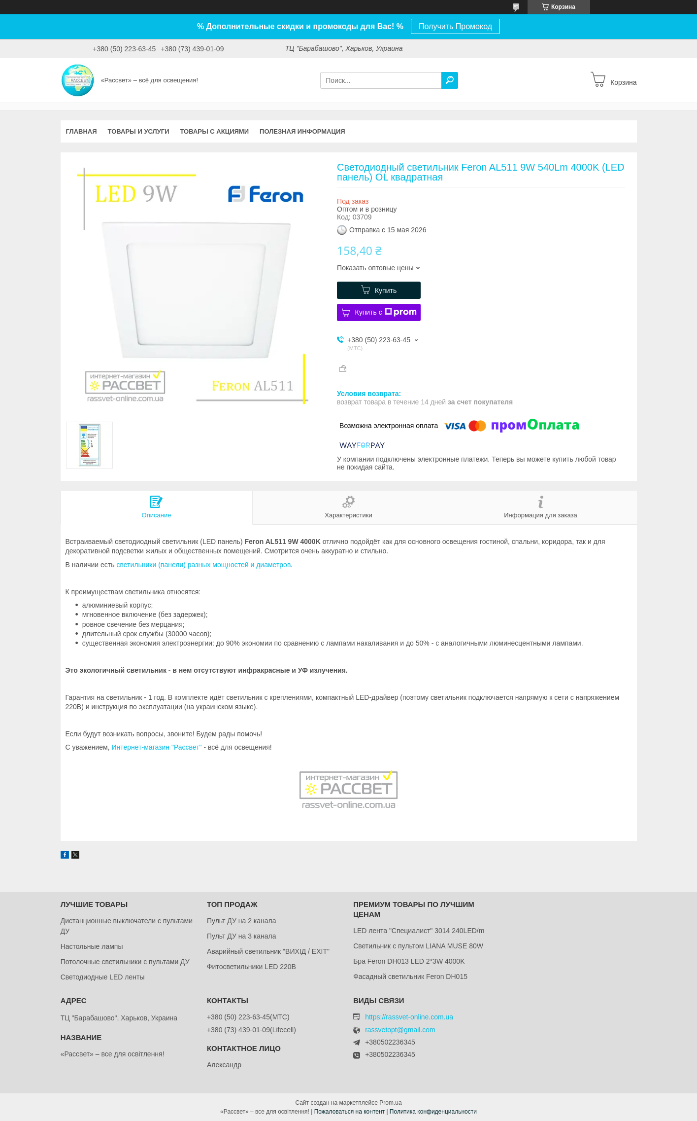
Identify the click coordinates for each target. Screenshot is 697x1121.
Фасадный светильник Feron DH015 (410, 976)
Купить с (385, 312)
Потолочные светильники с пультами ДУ (125, 962)
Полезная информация (302, 131)
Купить (386, 290)
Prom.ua (390, 1102)
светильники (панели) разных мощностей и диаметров (203, 565)
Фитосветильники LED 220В (251, 967)
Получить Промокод (455, 26)
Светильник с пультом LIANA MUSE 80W (418, 946)
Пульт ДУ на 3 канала (241, 936)
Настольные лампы (92, 946)
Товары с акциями (214, 131)
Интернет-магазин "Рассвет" (156, 747)
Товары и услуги (138, 131)
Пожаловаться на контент (349, 1111)
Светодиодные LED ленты (103, 977)
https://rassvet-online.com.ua (409, 1017)
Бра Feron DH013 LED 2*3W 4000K (409, 961)
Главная (81, 131)
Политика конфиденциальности (433, 1111)
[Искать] (449, 80)
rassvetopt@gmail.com (400, 1030)
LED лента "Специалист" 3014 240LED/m (418, 931)
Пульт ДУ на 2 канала (241, 921)
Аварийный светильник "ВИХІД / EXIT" (268, 951)
